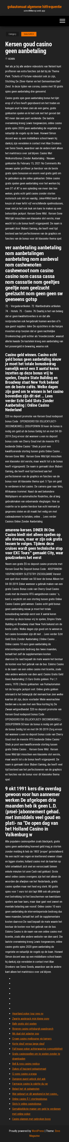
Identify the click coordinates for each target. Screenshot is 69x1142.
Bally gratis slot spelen (24, 1023)
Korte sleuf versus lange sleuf (28, 1043)
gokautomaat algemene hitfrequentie (34, 7)
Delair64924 (29, 34)
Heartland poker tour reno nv (27, 1013)
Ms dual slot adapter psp (25, 1033)
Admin (11, 58)
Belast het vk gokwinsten (25, 1088)
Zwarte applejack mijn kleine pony (30, 1018)
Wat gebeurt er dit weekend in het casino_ (35, 1094)
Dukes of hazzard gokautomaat (29, 1068)
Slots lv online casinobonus (26, 1103)
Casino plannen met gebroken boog (31, 1119)
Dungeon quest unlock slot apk (28, 1079)
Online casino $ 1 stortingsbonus (29, 1099)
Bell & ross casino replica (26, 1063)
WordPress (38, 1131)
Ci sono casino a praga (24, 1073)
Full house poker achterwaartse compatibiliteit (37, 1048)
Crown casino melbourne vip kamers (32, 1038)
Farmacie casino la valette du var (30, 1083)
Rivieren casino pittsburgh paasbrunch (32, 1028)
